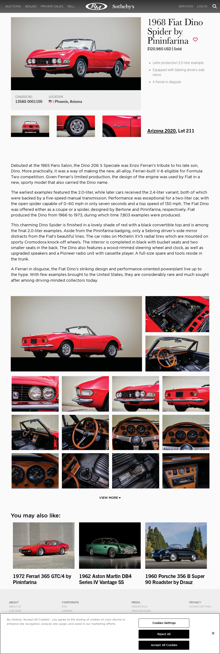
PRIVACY (195, 602)
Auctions (13, 6)
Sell (71, 6)
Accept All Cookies (164, 645)
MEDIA (135, 602)
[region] (110, 633)
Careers (67, 611)
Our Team (15, 611)
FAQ (64, 606)
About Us (15, 606)
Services (186, 6)
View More (110, 498)
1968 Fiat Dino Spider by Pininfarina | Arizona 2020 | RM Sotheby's (110, 6)
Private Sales (52, 6)
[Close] (213, 633)
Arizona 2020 (161, 130)
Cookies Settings (200, 606)
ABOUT (14, 602)
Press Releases (141, 611)
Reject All (163, 634)
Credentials (139, 606)
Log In (202, 6)
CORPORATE (70, 602)
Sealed (31, 6)
